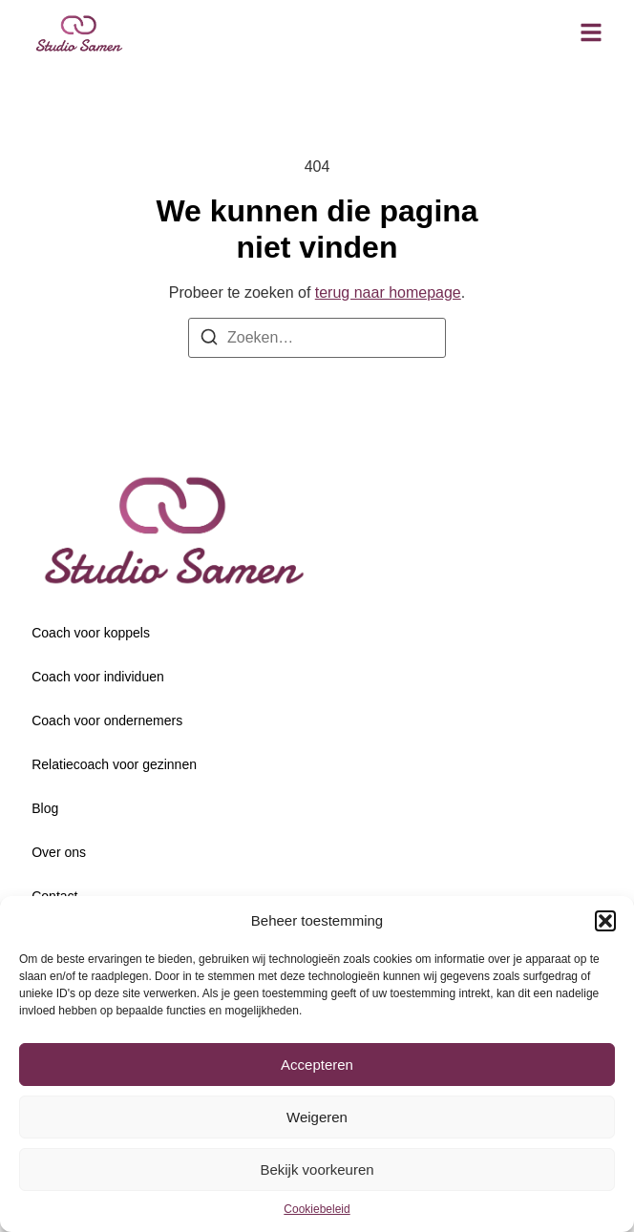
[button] (605, 920)
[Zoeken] (209, 340)
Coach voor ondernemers (107, 720)
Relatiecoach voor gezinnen (114, 764)
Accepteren (317, 1064)
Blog (45, 808)
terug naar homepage (388, 292)
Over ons (59, 852)
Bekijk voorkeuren (316, 1169)
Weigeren (317, 1117)
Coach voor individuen (98, 676)
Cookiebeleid (316, 1209)
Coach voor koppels (91, 632)
